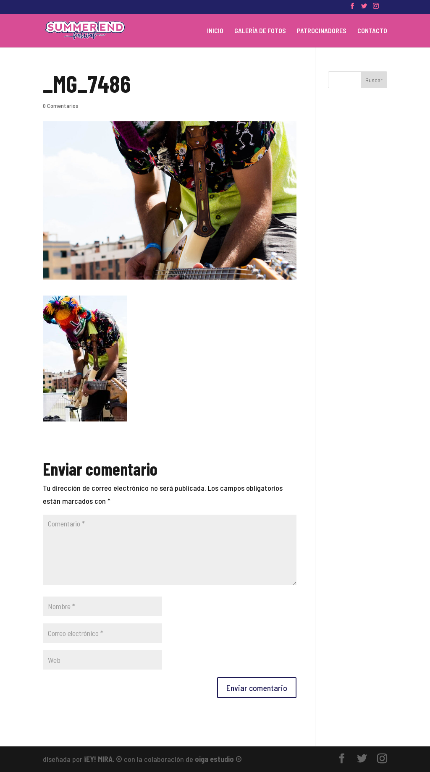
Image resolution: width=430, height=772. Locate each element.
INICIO (215, 31)
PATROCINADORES (321, 31)
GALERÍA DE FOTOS (260, 31)
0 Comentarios (61, 105)
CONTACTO (372, 31)
